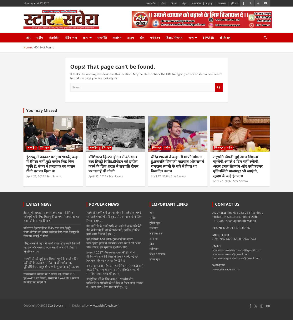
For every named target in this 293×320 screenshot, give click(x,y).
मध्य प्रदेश (196, 3)
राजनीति (102, 37)
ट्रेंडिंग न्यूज (71, 37)
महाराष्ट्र (209, 3)
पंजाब (174, 3)
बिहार (184, 3)
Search (219, 87)
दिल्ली (163, 3)
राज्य (85, 37)
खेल (142, 37)
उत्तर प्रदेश (151, 3)
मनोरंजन (155, 37)
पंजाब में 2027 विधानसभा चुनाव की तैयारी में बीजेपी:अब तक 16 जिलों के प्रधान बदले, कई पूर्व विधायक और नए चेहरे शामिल (112, 256)
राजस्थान (222, 3)
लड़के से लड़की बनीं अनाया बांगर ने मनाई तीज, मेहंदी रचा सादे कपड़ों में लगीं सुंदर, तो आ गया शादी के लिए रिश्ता (114, 217)
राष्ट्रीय (39, 37)
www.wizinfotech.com (104, 305)
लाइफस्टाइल (156, 233)
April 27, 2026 (35, 176)
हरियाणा (234, 3)
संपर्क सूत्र (225, 37)
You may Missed (41, 110)
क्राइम (130, 37)
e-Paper (208, 37)
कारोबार (117, 37)
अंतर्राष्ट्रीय (54, 37)
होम (28, 37)
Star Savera (54, 176)
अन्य (191, 37)
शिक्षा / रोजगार (174, 37)
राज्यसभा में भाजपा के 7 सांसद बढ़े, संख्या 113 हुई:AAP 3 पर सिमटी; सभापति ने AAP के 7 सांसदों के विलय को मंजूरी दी (51, 278)
